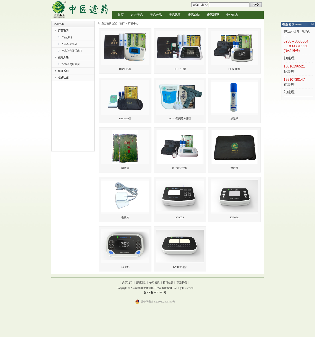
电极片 (125, 217)
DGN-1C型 (234, 69)
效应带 (234, 167)
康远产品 (156, 14)
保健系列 (63, 70)
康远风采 (175, 14)
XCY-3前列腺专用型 (179, 118)
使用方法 (63, 57)
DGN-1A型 (125, 69)
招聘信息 (168, 282)
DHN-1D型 (125, 118)
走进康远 (137, 14)
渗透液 (234, 118)
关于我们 (127, 282)
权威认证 (63, 77)
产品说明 (63, 30)
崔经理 (289, 85)
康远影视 (213, 14)
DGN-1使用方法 (71, 64)
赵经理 (289, 58)
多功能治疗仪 (180, 167)
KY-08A (234, 217)
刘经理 (289, 92)
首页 (121, 14)
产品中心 (133, 23)
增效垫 (125, 167)
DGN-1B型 (180, 69)
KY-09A (125, 266)
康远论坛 (194, 14)
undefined (199, 4)
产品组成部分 (69, 44)
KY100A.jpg (180, 266)
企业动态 (232, 14)
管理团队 (141, 282)
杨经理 (289, 72)
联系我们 (182, 282)
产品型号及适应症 (72, 50)
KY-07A (179, 217)
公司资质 (154, 282)
